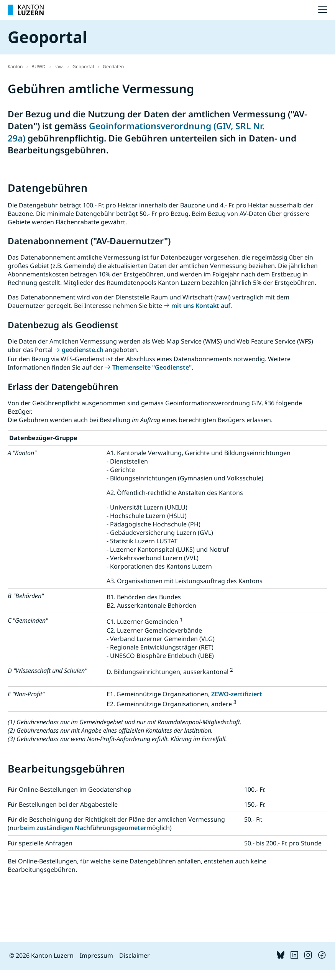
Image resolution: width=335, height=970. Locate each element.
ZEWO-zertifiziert (236, 694)
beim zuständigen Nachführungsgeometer (83, 828)
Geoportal (83, 66)
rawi (59, 66)
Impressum (96, 955)
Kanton (15, 66)
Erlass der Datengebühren (63, 387)
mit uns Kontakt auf (200, 305)
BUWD (38, 66)
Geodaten (113, 66)
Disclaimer (134, 955)
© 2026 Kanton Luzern (41, 955)
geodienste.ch (82, 349)
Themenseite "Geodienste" (152, 367)
